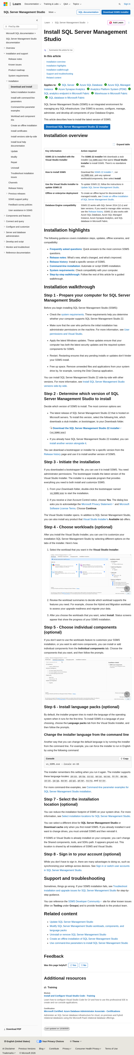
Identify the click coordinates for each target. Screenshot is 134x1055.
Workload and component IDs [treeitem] (23, 118)
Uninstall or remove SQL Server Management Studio (78, 934)
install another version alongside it (68, 443)
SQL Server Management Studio (70, 22)
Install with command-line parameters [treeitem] (23, 100)
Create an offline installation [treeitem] (24, 125)
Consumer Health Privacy (87, 1048)
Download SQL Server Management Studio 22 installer (77, 126)
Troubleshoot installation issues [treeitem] (22, 175)
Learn (47, 22)
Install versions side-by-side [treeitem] (24, 136)
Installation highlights (56, 65)
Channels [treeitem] (12, 182)
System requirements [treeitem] (18, 75)
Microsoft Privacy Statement (97, 504)
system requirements (72, 314)
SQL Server (68, 85)
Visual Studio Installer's (95, 519)
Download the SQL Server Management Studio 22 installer (86, 428)
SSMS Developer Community (84, 901)
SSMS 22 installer (103, 172)
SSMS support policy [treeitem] (18, 199)
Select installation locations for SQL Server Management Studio (96, 816)
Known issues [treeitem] (14, 64)
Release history (95, 211)
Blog (41, 1048)
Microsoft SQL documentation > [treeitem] (21, 33)
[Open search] (120, 4)
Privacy (66, 1048)
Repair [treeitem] (14, 162)
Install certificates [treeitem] (19, 131)
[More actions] (129, 22)
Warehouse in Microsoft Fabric (111, 93)
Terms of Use (111, 1048)
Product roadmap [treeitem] (16, 70)
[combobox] (21, 26)
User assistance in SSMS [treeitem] (20, 210)
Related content (53, 77)
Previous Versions (26, 1048)
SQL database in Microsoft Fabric (67, 97)
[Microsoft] (6, 4)
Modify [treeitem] (14, 157)
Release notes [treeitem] (15, 59)
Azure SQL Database (91, 85)
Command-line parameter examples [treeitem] (23, 109)
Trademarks (8, 1053)
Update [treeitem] (14, 151)
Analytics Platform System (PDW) (108, 89)
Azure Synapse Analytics (72, 89)
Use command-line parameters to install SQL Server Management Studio (89, 943)
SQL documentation (88, 12)
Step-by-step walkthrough (64, 274)
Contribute (54, 1048)
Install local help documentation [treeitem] (18, 144)
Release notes (58, 257)
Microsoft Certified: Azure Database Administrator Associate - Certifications (82, 1011)
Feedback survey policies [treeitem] (20, 204)
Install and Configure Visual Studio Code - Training (69, 996)
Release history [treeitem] (15, 188)
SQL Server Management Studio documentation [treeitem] (21, 41)
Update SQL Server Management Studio (100, 187)
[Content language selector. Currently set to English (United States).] (17, 1041)
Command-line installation (65, 266)
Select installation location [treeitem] (23, 92)
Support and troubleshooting (59, 74)
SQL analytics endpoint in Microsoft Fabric (66, 93)
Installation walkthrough (57, 70)
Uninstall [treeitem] (15, 168)
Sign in (127, 4)
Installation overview (55, 62)
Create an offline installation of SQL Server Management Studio (84, 939)
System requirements (62, 270)
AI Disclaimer (8, 1048)
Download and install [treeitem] (21, 87)
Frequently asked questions (66, 249)
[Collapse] (37, 20)
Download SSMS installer (116, 12)
